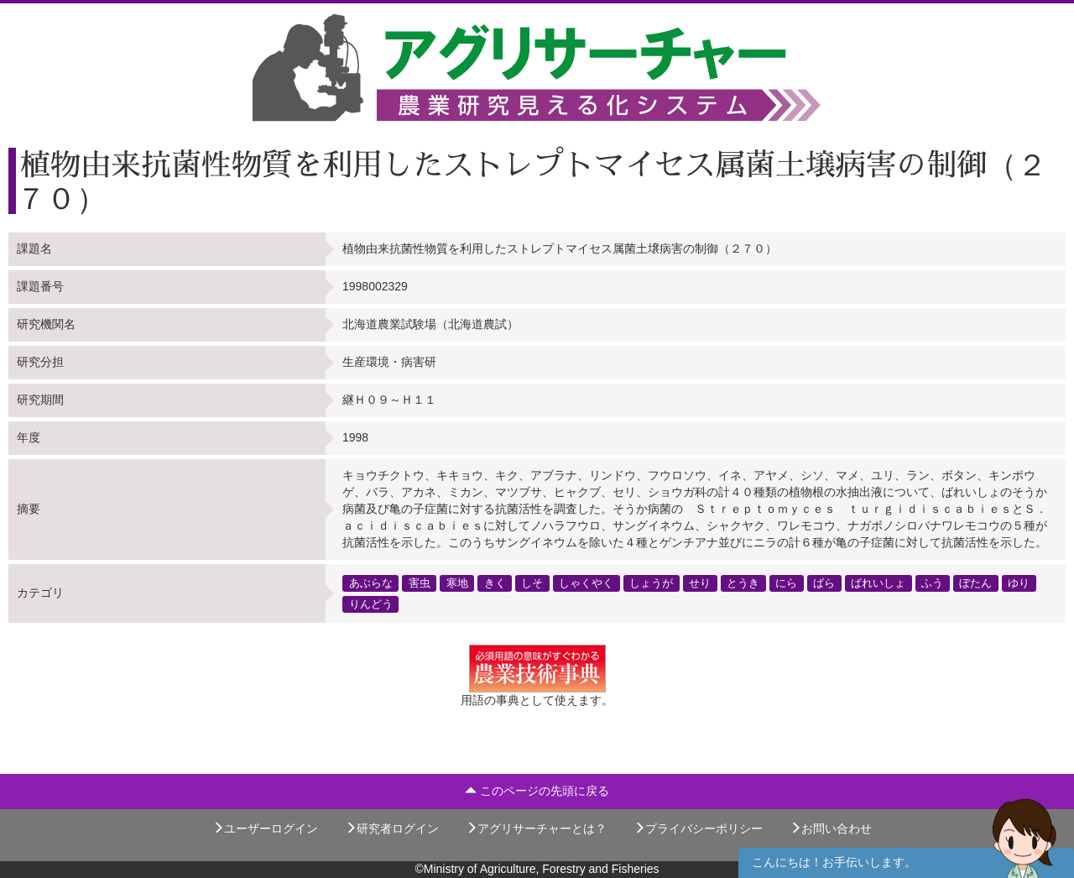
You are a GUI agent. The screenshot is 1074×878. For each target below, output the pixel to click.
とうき (743, 582)
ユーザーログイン (265, 828)
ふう (932, 582)
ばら (824, 582)
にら (786, 582)
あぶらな (371, 582)
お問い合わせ (831, 828)
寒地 (457, 582)
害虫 (419, 582)
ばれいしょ (878, 582)
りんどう (371, 603)
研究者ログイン (392, 828)
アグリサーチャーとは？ (536, 828)
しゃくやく (586, 582)
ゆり (1019, 582)
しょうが (651, 582)
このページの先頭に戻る (537, 790)
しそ (532, 582)
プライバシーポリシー (698, 828)
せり (700, 582)
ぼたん (975, 582)
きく (495, 582)
